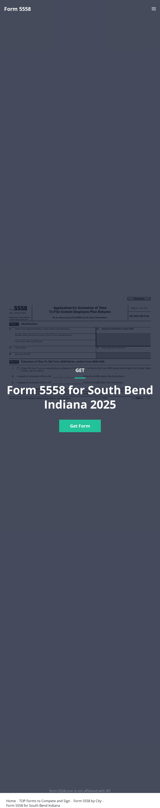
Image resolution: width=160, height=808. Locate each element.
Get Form (80, 426)
